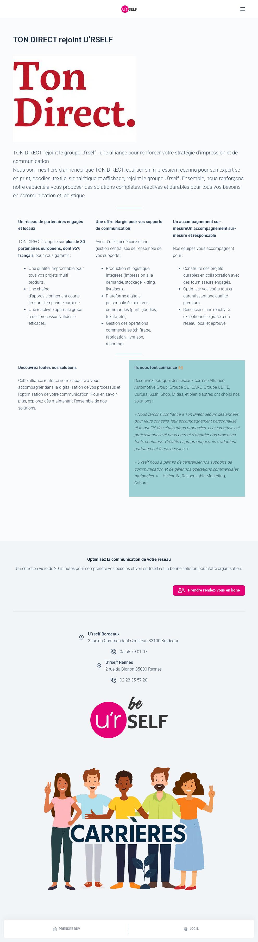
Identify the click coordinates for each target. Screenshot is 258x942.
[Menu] (242, 9)
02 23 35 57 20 (133, 680)
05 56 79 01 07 (133, 651)
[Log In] (191, 929)
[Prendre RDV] (66, 929)
